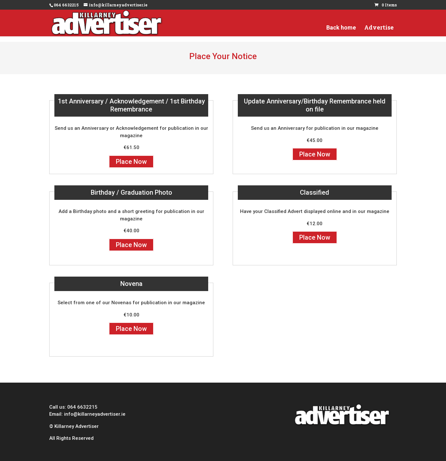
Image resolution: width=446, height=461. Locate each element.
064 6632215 (82, 407)
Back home (341, 33)
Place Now (131, 161)
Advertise (379, 34)
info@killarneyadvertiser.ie (94, 414)
